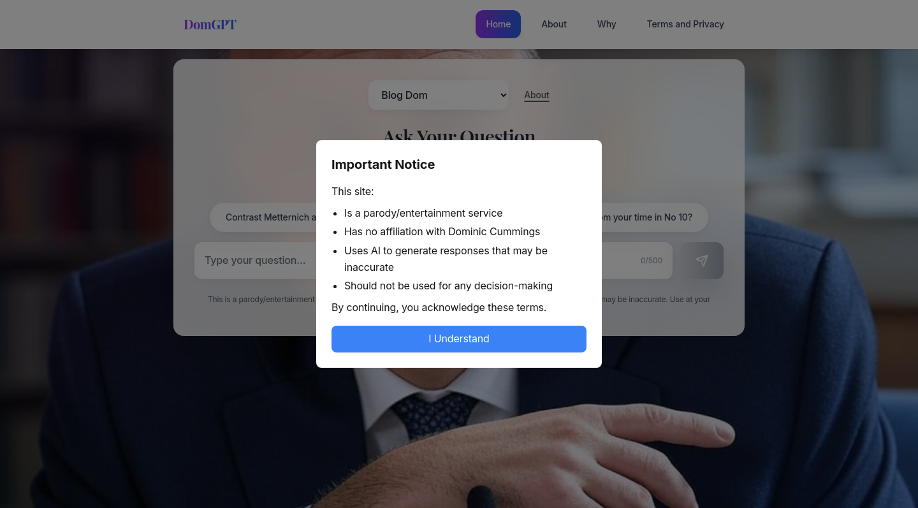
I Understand (458, 338)
